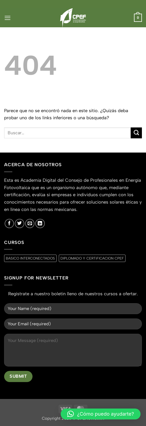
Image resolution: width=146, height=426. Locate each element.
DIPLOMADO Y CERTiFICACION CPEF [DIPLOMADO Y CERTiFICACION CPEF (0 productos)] (92, 258)
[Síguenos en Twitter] (19, 223)
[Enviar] (136, 133)
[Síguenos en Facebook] (9, 223)
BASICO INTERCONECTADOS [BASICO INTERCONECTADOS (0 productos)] (30, 258)
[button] (7, 18)
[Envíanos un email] (29, 223)
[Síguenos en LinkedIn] (40, 223)
